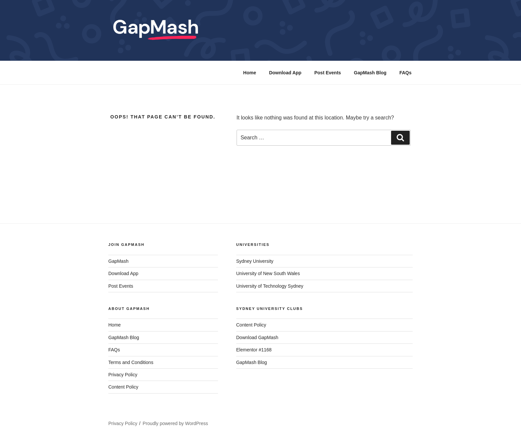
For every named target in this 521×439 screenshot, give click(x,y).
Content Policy (123, 387)
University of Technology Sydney (269, 286)
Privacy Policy (122, 374)
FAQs (405, 72)
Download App (285, 72)
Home (249, 72)
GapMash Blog (370, 72)
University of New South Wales (268, 273)
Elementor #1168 (254, 349)
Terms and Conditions (130, 362)
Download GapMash (257, 337)
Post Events (327, 72)
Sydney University (254, 261)
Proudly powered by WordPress (175, 423)
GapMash (118, 261)
